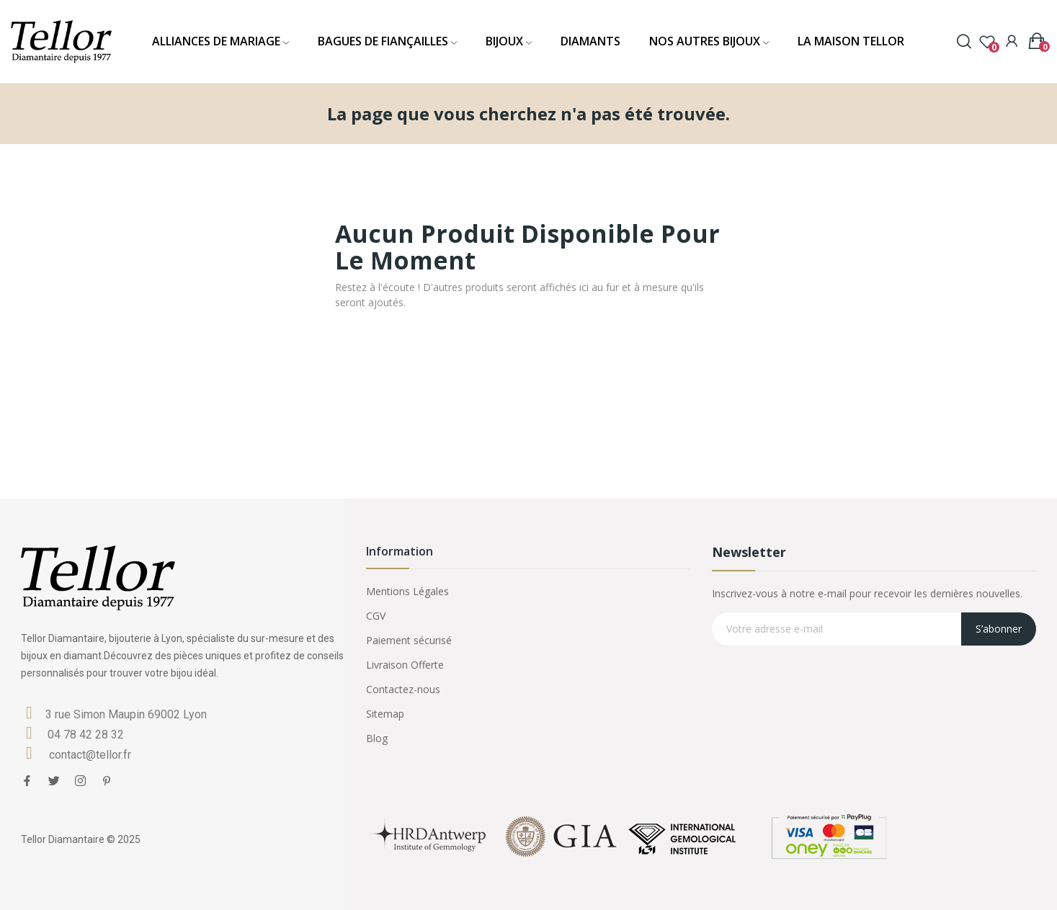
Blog (377, 738)
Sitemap (385, 714)
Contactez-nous (403, 689)
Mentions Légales (407, 591)
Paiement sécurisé (409, 640)
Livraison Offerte (405, 665)
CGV (375, 616)
